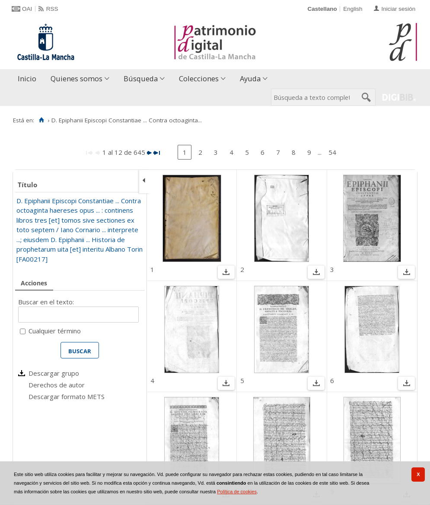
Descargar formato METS (67, 396)
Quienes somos (76, 78)
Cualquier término (55, 330)
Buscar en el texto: (46, 301)
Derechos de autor (57, 384)
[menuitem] (29, 79)
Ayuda (250, 78)
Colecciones (199, 78)
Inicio (27, 78)
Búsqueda (141, 78)
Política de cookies (237, 491)
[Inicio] (41, 120)
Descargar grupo (54, 373)
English (352, 9)
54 (332, 152)
